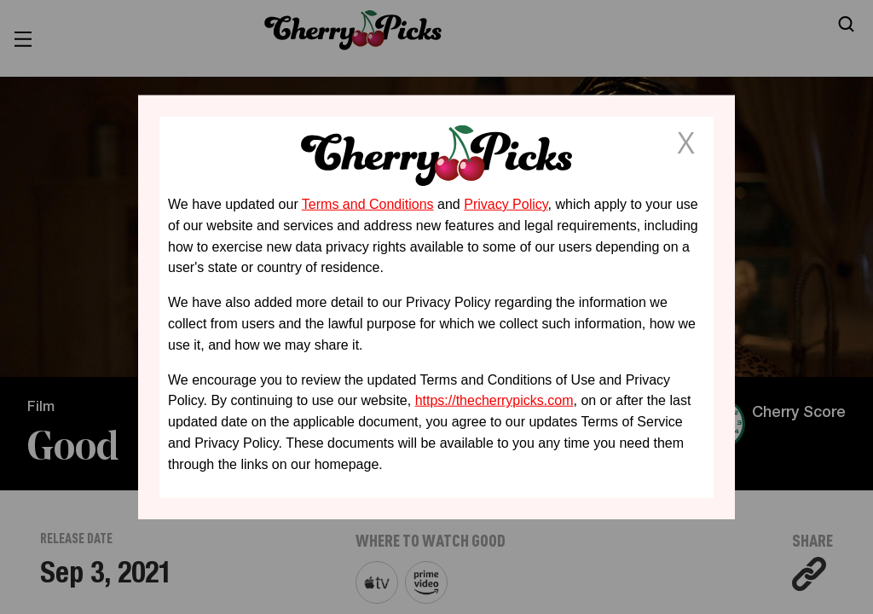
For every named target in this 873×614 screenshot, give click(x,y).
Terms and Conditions (368, 204)
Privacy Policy (505, 204)
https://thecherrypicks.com (494, 400)
